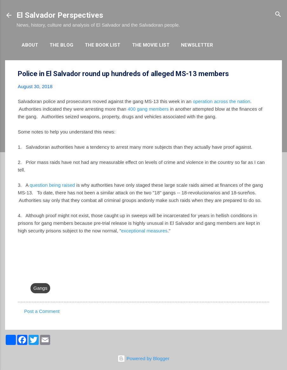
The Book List (102, 45)
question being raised (52, 185)
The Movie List (151, 45)
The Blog (61, 45)
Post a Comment (42, 311)
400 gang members (148, 109)
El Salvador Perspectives (60, 15)
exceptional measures (144, 230)
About (30, 45)
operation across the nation (220, 101)
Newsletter (197, 45)
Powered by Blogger (143, 358)
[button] (265, 74)
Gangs (40, 288)
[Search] (278, 15)
